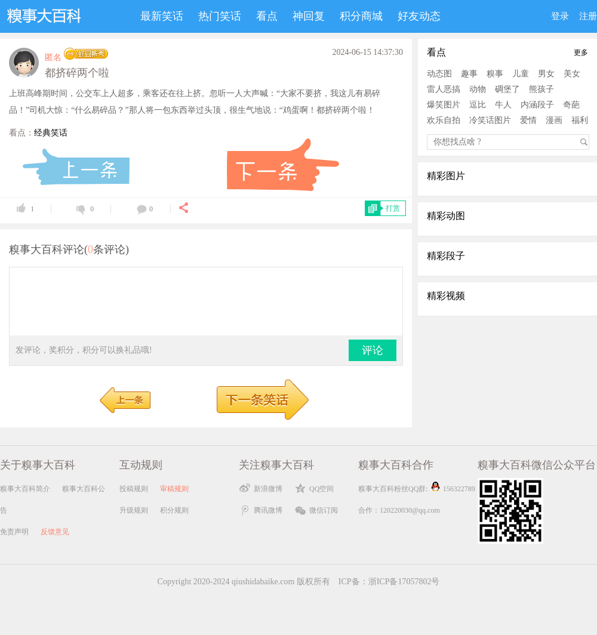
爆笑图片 (443, 104)
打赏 (393, 208)
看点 (267, 16)
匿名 (53, 57)
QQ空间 (321, 489)
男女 (546, 73)
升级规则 (133, 510)
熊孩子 (541, 89)
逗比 (477, 104)
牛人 (503, 104)
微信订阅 (323, 510)
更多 (581, 52)
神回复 (309, 16)
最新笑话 (161, 16)
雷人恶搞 (443, 89)
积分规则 (174, 510)
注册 (588, 16)
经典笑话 (50, 132)
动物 (477, 89)
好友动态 (419, 16)
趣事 (469, 73)
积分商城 (361, 16)
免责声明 (14, 532)
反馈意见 (55, 532)
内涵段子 (537, 104)
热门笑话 (219, 16)
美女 (572, 73)
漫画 (554, 120)
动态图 (439, 73)
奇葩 (571, 104)
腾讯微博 (268, 510)
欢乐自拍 (443, 120)
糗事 (495, 73)
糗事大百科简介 (25, 489)
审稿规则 (174, 489)
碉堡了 (507, 89)
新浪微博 (268, 489)
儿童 (520, 73)
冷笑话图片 (490, 120)
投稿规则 (133, 489)
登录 (560, 16)
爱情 (528, 120)
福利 (579, 120)
